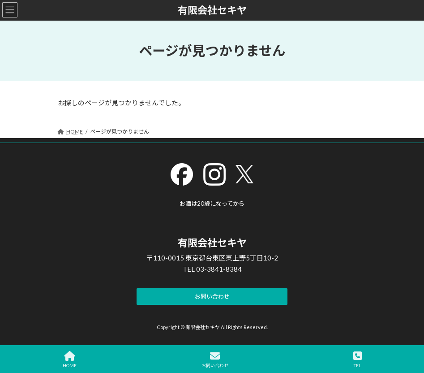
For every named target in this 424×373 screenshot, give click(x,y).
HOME (70, 359)
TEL (357, 359)
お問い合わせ (214, 359)
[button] (212, 297)
